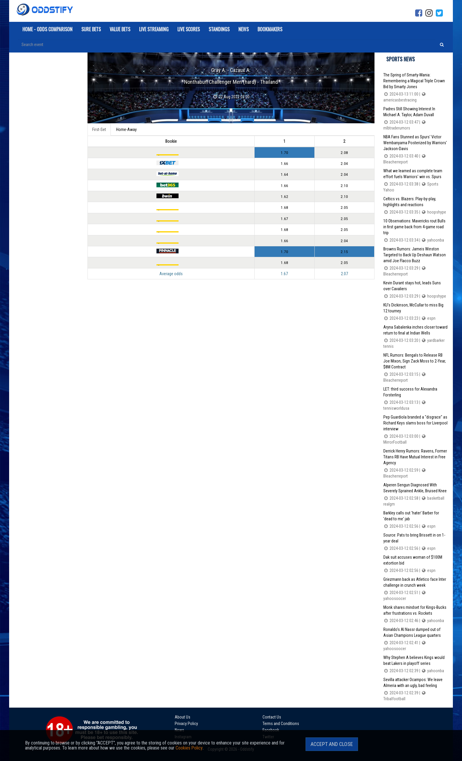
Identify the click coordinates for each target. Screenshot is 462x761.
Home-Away (126, 129)
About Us (182, 716)
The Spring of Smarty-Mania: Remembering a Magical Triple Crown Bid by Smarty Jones (415, 88)
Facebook (339, 722)
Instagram (183, 728)
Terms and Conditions (193, 722)
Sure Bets (91, 29)
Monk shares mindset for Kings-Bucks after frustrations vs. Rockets (415, 614)
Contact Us (262, 716)
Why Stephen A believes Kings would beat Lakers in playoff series (415, 664)
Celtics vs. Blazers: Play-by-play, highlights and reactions (415, 205)
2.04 (344, 163)
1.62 (285, 196)
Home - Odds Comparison (47, 29)
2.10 (344, 185)
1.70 (285, 152)
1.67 (285, 218)
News (243, 29)
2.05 (344, 207)
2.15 (344, 250)
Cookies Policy (189, 748)
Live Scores (188, 29)
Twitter (259, 728)
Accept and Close (332, 744)
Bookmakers (270, 29)
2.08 (344, 152)
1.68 (285, 207)
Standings (219, 29)
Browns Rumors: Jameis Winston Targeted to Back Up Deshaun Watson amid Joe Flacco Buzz (415, 262)
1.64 (285, 174)
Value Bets (120, 29)
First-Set (99, 129)
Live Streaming (154, 29)
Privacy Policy (343, 716)
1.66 (285, 163)
